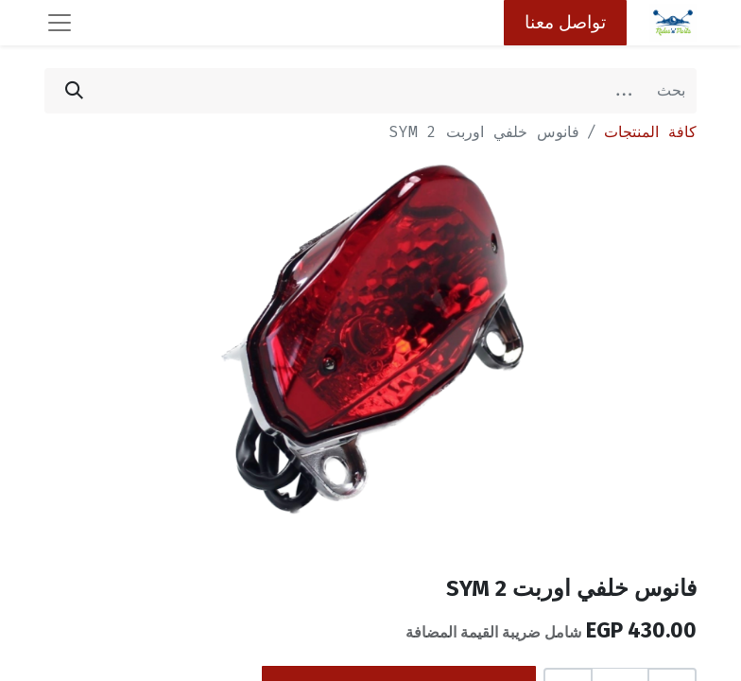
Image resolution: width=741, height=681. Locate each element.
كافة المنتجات (650, 132)
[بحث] (74, 91)
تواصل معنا (565, 22)
